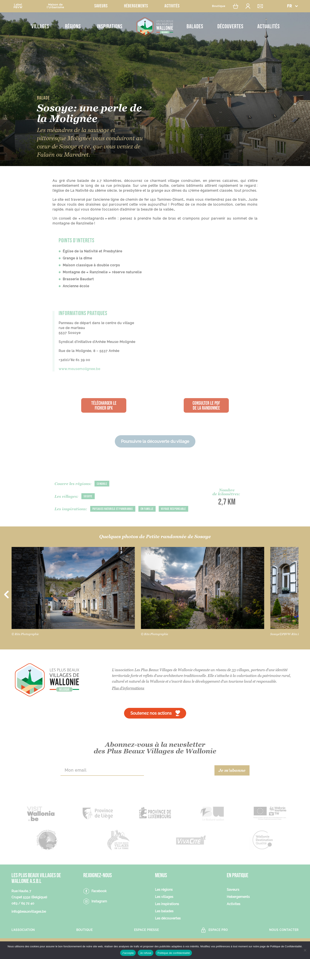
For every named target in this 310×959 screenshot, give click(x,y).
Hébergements (136, 6)
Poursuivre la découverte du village (155, 441)
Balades (195, 26)
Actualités (268, 26)
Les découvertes (168, 927)
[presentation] (179, 778)
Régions (73, 26)
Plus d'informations (128, 696)
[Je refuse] (305, 950)
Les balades (164, 919)
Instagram (99, 910)
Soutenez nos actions (151, 721)
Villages (40, 26)
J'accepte (128, 952)
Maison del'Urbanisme (55, 6)
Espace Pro (218, 938)
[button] (292, 6)
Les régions (164, 898)
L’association (23, 938)
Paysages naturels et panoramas (114, 509)
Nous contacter (284, 938)
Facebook (99, 899)
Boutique (218, 6)
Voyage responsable (68, 517)
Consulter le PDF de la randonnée (206, 405)
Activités (172, 6)
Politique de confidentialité (173, 952)
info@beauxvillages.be (28, 920)
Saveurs (101, 6)
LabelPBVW (18, 6)
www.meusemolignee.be (79, 369)
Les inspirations (167, 912)
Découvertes (230, 26)
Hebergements (238, 905)
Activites (233, 912)
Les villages (164, 905)
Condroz (102, 484)
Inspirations (109, 26)
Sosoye (88, 496)
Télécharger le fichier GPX (103, 405)
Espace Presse (146, 938)
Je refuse (145, 952)
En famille (150, 509)
